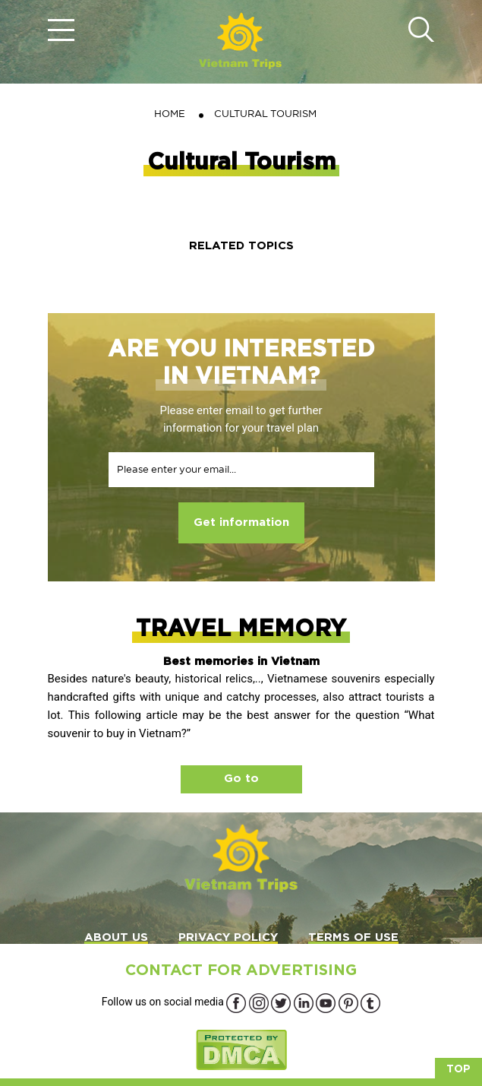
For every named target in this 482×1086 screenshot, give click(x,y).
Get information (241, 522)
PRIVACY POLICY (228, 937)
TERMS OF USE (353, 937)
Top (458, 1069)
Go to (241, 778)
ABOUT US (116, 937)
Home (169, 113)
